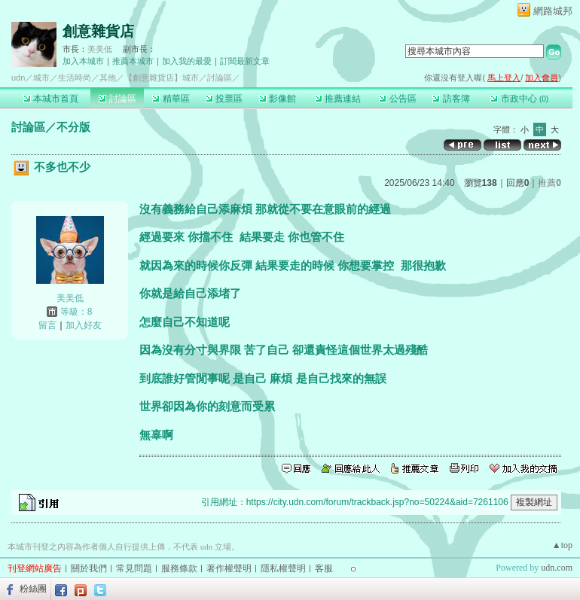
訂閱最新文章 (245, 60)
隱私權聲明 (283, 568)
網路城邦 (552, 11)
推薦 (549, 183)
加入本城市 (83, 60)
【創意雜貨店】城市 (161, 77)
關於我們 (89, 568)
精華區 (170, 98)
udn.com (556, 567)
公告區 (397, 98)
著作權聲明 (229, 568)
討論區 (117, 98)
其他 (107, 77)
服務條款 (179, 568)
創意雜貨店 (98, 31)
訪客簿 (450, 98)
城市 (41, 77)
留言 (47, 325)
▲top (562, 545)
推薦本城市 (133, 60)
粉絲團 (33, 588)
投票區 (224, 98)
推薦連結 (338, 98)
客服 (324, 568)
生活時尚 (74, 77)
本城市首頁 (50, 98)
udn (18, 77)
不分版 (73, 126)
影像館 (277, 98)
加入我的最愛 (187, 60)
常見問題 (134, 568)
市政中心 (519, 98)
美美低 (99, 48)
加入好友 (84, 325)
